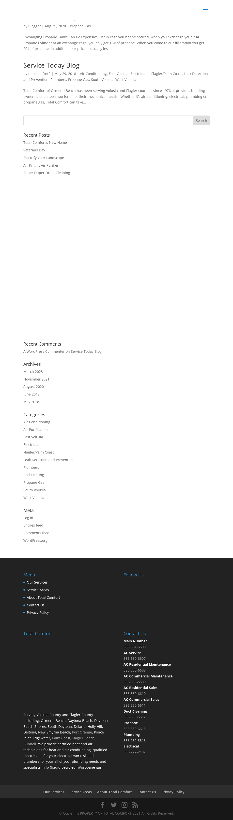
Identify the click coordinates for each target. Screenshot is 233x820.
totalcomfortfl (39, 73)
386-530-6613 (135, 728)
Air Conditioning (93, 73)
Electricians (139, 73)
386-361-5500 (135, 646)
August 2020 (33, 386)
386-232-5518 (135, 740)
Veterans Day (34, 150)
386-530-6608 (135, 670)
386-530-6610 (135, 693)
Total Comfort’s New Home (45, 142)
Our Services (37, 582)
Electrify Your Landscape (43, 157)
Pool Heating (33, 474)
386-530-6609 (135, 682)
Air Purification (35, 429)
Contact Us (36, 605)
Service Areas (38, 589)
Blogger (34, 26)
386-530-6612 (135, 717)
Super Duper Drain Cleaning (46, 172)
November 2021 (36, 379)
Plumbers (58, 79)
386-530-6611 (135, 705)
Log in (28, 517)
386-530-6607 (135, 658)
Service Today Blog (51, 65)
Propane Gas (80, 26)
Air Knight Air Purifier (41, 165)
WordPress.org (35, 540)
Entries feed (33, 525)
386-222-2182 (135, 752)
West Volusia (125, 79)
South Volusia (102, 79)
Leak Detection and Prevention (48, 459)
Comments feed (36, 532)
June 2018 (31, 394)
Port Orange (81, 732)
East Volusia (118, 73)
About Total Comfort (43, 597)
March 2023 (33, 371)
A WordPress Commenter (44, 351)
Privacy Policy (38, 612)
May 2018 (31, 401)
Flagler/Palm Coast (166, 73)
